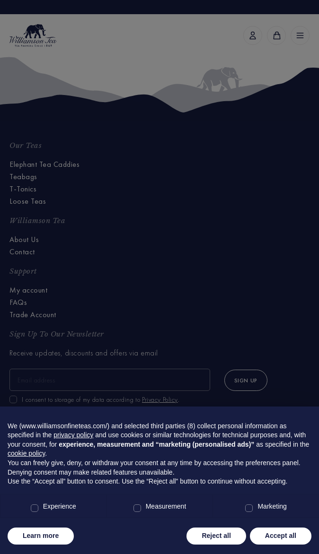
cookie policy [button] (26, 453)
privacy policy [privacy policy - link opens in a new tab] (73, 435)
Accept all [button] (280, 535)
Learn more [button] (41, 535)
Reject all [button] (216, 535)
